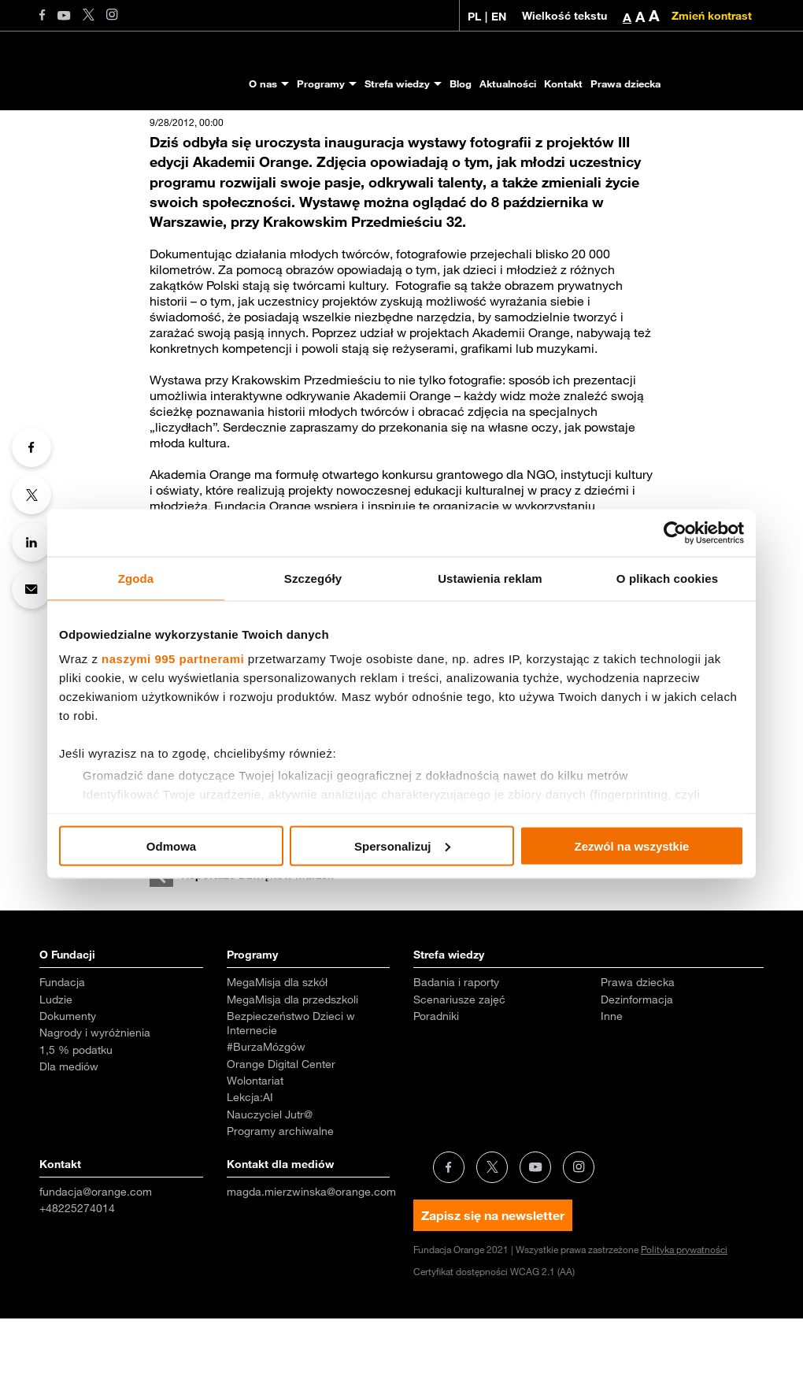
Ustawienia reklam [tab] (490, 577)
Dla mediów (68, 1135)
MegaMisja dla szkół (277, 1051)
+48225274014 (77, 1277)
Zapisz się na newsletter (492, 1284)
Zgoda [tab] (136, 577)
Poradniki (436, 1084)
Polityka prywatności (684, 1317)
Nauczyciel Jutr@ (270, 1183)
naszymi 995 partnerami (173, 659)
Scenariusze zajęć (459, 1068)
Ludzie (55, 1068)
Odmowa (171, 845)
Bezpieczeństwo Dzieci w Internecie (291, 1091)
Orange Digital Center (281, 1133)
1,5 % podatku (76, 1118)
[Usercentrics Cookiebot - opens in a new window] (675, 532)
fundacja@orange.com (95, 1260)
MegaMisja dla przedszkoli (292, 1068)
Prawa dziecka (625, 83)
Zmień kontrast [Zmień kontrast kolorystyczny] (712, 16)
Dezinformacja (637, 1068)
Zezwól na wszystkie (632, 845)
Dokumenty (67, 1084)
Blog (461, 83)
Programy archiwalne (280, 1199)
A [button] (627, 17)
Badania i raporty (456, 1051)
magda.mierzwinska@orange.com (311, 1260)
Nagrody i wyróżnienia (94, 1101)
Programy (321, 83)
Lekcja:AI (250, 1166)
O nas (263, 83)
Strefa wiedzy (397, 83)
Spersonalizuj (402, 845)
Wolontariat (255, 1149)
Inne (612, 1084)
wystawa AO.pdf (195, 905)
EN (498, 16)
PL (474, 16)
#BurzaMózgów (266, 1115)
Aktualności (507, 83)
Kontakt (563, 83)
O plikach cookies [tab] (667, 577)
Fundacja (62, 1051)
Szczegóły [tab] (313, 577)
